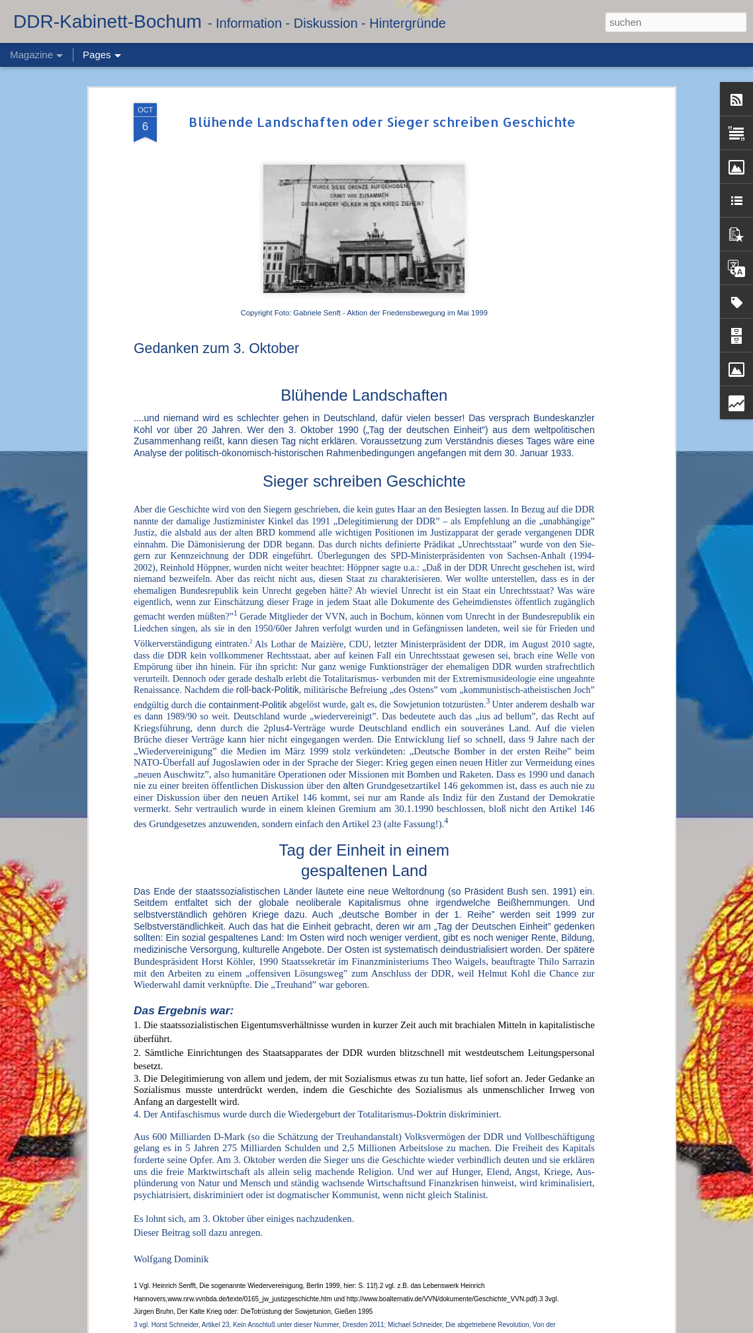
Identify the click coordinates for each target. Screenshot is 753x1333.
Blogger (488, 1326)
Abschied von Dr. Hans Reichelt (323, 1169)
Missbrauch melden (536, 1326)
